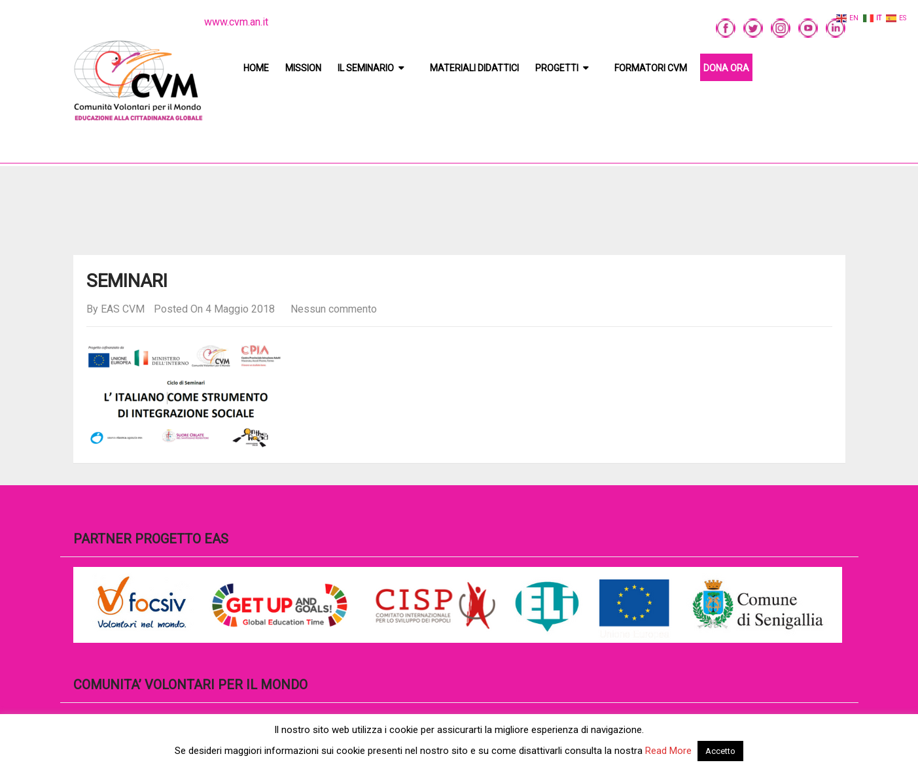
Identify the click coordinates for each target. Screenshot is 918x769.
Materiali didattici (474, 68)
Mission (303, 68)
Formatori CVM (650, 68)
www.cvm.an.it (236, 22)
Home (256, 68)
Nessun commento (334, 309)
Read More (668, 751)
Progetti (556, 68)
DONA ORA (726, 68)
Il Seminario (366, 68)
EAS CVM (123, 309)
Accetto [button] (720, 751)
